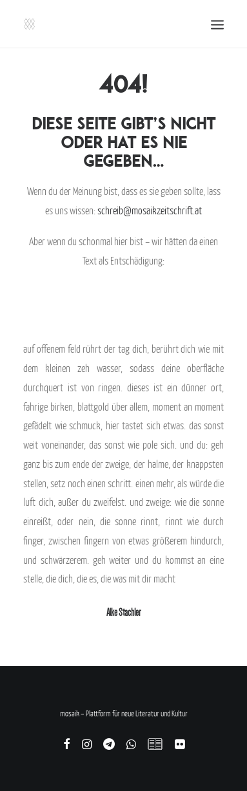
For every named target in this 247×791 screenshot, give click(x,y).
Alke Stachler (123, 612)
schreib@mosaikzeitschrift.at (149, 210)
